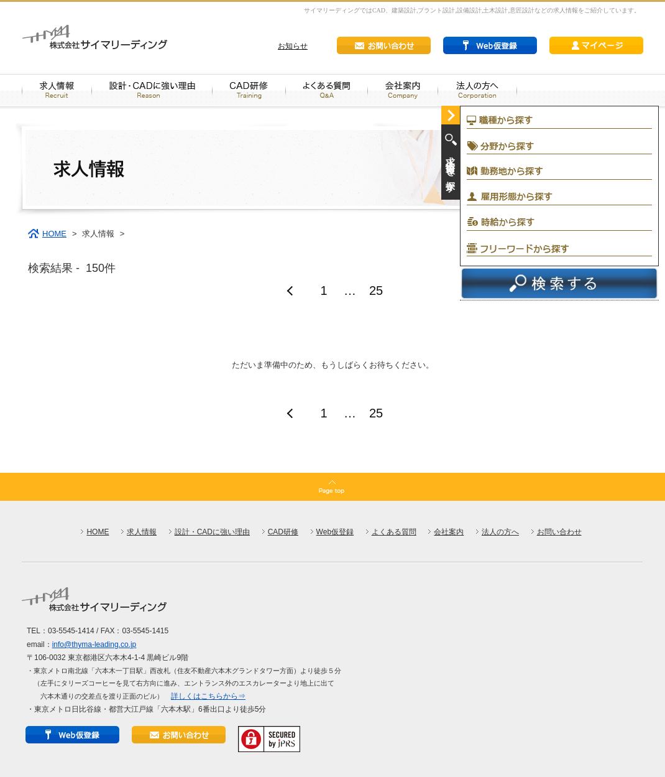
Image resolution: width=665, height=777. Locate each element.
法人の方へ (500, 532)
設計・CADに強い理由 (212, 532)
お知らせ (293, 46)
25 (376, 290)
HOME (54, 233)
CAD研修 (283, 532)
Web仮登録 (335, 532)
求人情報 (142, 532)
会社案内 (449, 532)
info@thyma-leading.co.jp (94, 644)
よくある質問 (394, 532)
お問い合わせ (559, 532)
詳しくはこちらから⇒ (208, 696)
